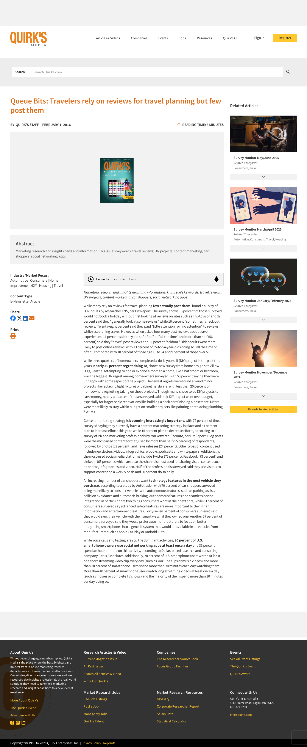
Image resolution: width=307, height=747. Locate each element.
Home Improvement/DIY (34, 283)
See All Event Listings (245, 659)
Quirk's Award (240, 674)
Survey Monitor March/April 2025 (258, 229)
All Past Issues (94, 666)
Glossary (163, 699)
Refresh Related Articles (263, 409)
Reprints (109, 743)
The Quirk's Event (23, 708)
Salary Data (165, 714)
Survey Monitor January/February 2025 (262, 300)
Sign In (259, 37)
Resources (204, 38)
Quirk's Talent (94, 721)
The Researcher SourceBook (177, 659)
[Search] (156, 72)
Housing (45, 285)
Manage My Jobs (96, 714)
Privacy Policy (91, 743)
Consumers (38, 280)
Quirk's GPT (231, 38)
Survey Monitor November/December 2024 (261, 374)
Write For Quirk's (96, 681)
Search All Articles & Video (102, 674)
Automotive (19, 280)
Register (285, 37)
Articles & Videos (108, 38)
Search (20, 72)
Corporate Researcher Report (178, 706)
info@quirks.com (241, 715)
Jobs (182, 38)
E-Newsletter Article (25, 301)
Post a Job (91, 706)
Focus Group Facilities (173, 666)
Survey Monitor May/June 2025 (256, 157)
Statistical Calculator (172, 721)
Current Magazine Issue (100, 659)
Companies (139, 38)
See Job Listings (95, 699)
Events (163, 38)
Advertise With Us (23, 715)
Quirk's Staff (27, 124)
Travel (58, 285)
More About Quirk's (24, 700)
